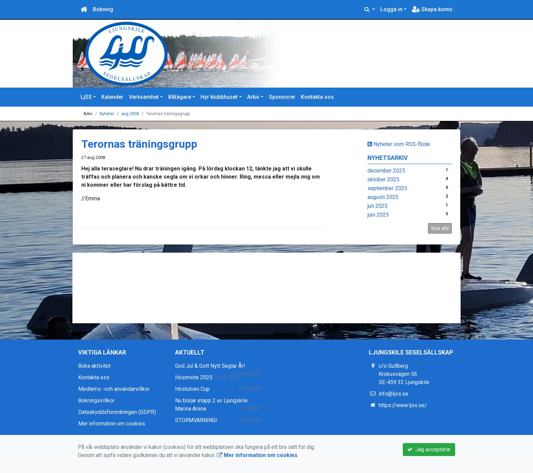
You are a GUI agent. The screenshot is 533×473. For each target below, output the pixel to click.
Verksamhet (144, 97)
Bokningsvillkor (96, 400)
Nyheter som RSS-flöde (398, 144)
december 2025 (386, 170)
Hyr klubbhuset (219, 97)
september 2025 (387, 188)
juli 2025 (377, 206)
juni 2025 (378, 215)
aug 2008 (130, 113)
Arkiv (253, 97)
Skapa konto (432, 9)
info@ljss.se (393, 393)
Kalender (112, 97)
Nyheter (107, 113)
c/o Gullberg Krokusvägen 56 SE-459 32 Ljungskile (404, 374)
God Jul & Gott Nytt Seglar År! (210, 366)
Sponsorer (282, 97)
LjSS (86, 97)
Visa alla (440, 228)
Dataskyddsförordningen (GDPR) (117, 412)
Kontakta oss (317, 97)
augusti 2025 (382, 197)
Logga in (391, 9)
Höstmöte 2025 (193, 377)
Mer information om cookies (111, 423)
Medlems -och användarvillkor (114, 389)
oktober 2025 (383, 179)
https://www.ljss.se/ (403, 405)
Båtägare (179, 97)
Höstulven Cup (192, 389)
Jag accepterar (429, 449)
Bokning (103, 9)
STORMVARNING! (196, 420)
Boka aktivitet (94, 366)
